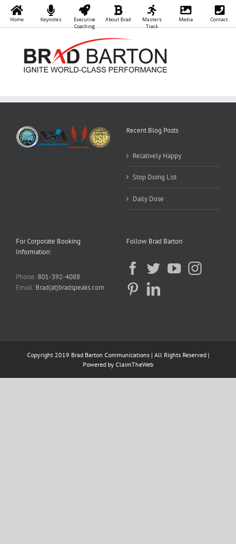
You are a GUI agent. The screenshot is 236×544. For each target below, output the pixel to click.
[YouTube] (174, 268)
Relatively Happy (157, 155)
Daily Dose (148, 198)
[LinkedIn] (153, 289)
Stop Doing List (155, 177)
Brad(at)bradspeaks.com (70, 287)
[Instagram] (195, 268)
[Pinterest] (132, 289)
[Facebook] (132, 268)
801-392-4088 (59, 276)
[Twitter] (153, 268)
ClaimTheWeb (134, 364)
